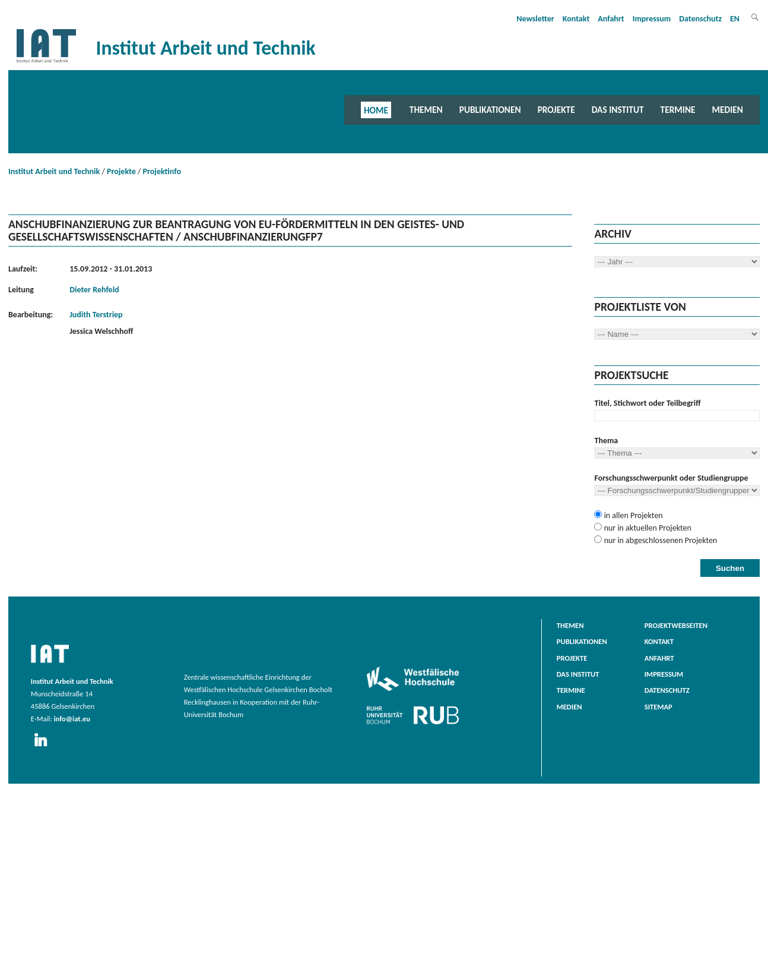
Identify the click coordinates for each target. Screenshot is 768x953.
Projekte (556, 109)
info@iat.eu (71, 718)
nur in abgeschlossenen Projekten (659, 540)
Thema (606, 441)
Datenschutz (700, 19)
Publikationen (490, 109)
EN (735, 19)
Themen (426, 109)
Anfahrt (611, 19)
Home (376, 109)
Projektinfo (162, 171)
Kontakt (576, 19)
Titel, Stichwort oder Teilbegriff (647, 403)
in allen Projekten (632, 515)
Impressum (652, 19)
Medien (727, 109)
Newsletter (535, 19)
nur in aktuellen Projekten (646, 528)
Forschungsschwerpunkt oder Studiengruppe (671, 478)
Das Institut (618, 109)
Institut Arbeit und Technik (54, 171)
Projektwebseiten (676, 625)
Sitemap (658, 706)
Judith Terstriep (95, 315)
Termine (678, 109)
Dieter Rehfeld (94, 290)
